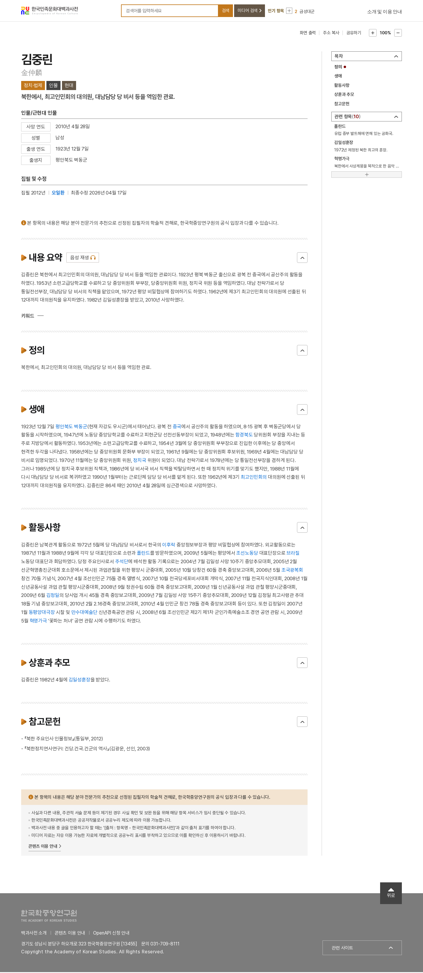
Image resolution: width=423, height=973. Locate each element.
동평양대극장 (42, 613)
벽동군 (80, 427)
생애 (338, 76)
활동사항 (341, 86)
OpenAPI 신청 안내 (111, 933)
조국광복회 (292, 570)
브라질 (293, 554)
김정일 (53, 596)
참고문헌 (341, 104)
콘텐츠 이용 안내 (42, 847)
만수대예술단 (84, 613)
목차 (339, 57)
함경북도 (244, 436)
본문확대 (373, 33)
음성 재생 (79, 258)
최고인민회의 (254, 478)
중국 (177, 427)
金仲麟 (31, 73)
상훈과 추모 (344, 95)
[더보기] (366, 175)
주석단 (121, 562)
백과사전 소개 (34, 933)
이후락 (168, 545)
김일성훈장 (79, 680)
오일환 (58, 193)
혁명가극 (38, 621)
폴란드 (143, 554)
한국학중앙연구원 (49, 916)
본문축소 (398, 33)
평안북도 (64, 427)
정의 (338, 67)
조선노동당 (247, 554)
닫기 (302, 258)
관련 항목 (348, 117)
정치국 (139, 461)
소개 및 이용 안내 (384, 11)
